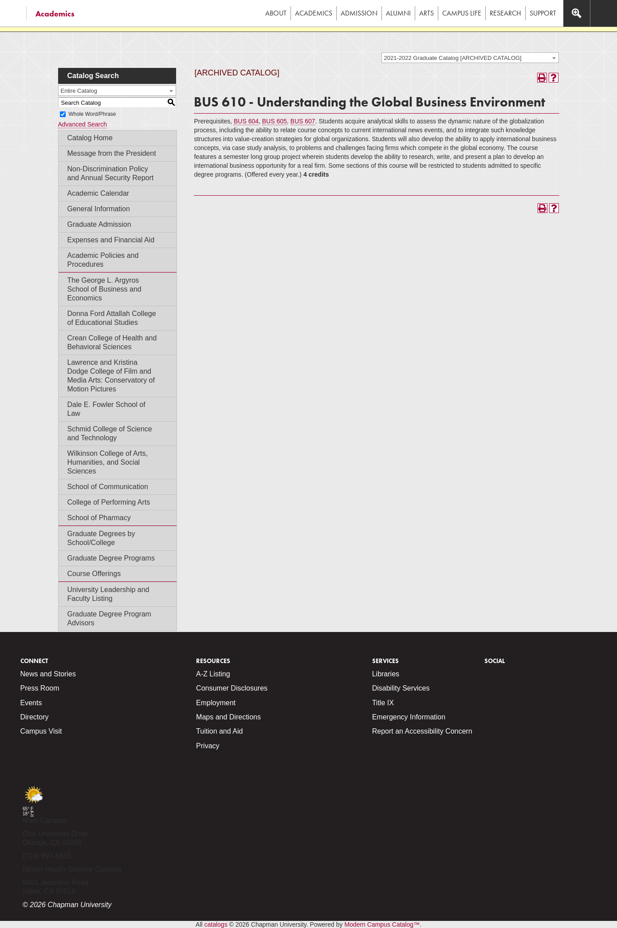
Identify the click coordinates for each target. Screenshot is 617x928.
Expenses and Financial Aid (111, 240)
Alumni (398, 13)
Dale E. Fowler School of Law (106, 409)
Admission (359, 13)
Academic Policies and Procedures (103, 260)
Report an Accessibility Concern (422, 731)
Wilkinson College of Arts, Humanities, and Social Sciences (107, 462)
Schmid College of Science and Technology (109, 433)
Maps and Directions (228, 717)
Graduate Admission (99, 224)
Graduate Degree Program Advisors (109, 618)
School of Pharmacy (99, 517)
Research (505, 13)
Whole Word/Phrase (92, 114)
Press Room (39, 688)
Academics (55, 13)
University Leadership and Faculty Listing (108, 594)
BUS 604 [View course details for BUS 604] (246, 121)
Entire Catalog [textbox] (79, 90)
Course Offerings (94, 573)
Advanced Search (82, 124)
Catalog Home (90, 138)
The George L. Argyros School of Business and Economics (104, 289)
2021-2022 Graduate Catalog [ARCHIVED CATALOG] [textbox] (453, 58)
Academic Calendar (98, 193)
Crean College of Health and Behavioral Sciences (112, 342)
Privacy (207, 746)
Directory (34, 717)
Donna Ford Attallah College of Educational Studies (111, 318)
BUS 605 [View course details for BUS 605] (274, 121)
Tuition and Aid (219, 731)
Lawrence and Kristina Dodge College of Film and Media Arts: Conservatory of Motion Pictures (111, 376)
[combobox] (470, 57)
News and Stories (48, 674)
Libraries (385, 674)
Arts (426, 13)
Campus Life (461, 13)
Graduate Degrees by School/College (101, 538)
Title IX (383, 703)
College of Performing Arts (108, 502)
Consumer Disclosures (231, 688)
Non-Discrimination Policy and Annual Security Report (110, 173)
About (276, 13)
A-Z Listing (213, 674)
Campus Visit (41, 731)
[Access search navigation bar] (577, 13)
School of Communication (107, 486)
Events (31, 703)
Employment (216, 703)
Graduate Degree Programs (111, 558)
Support (543, 13)
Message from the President (111, 153)
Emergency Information (408, 717)
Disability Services (401, 688)
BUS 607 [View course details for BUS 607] (303, 121)
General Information (98, 209)
